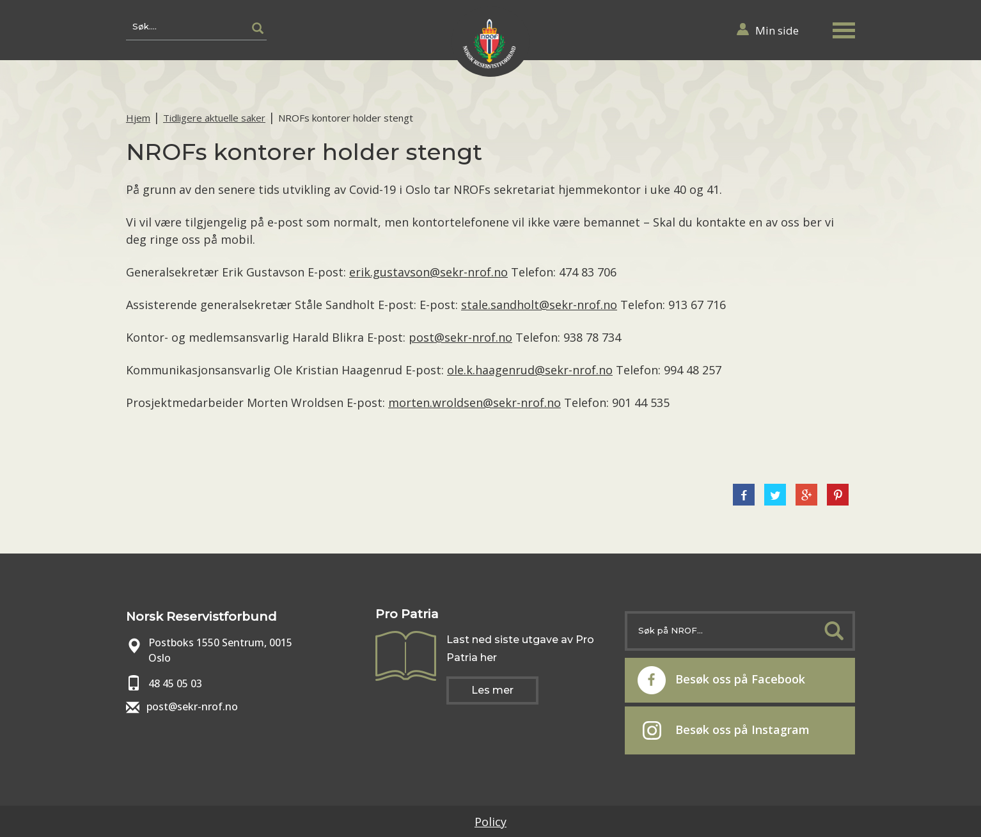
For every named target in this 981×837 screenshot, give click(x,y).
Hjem (138, 117)
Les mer (492, 690)
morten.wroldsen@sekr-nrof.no (474, 402)
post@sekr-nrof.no (460, 337)
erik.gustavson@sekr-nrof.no (428, 272)
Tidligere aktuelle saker (214, 117)
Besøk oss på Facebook (721, 680)
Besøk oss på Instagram (726, 730)
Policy (490, 821)
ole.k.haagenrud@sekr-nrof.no (530, 370)
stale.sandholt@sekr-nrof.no (539, 304)
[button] (843, 28)
